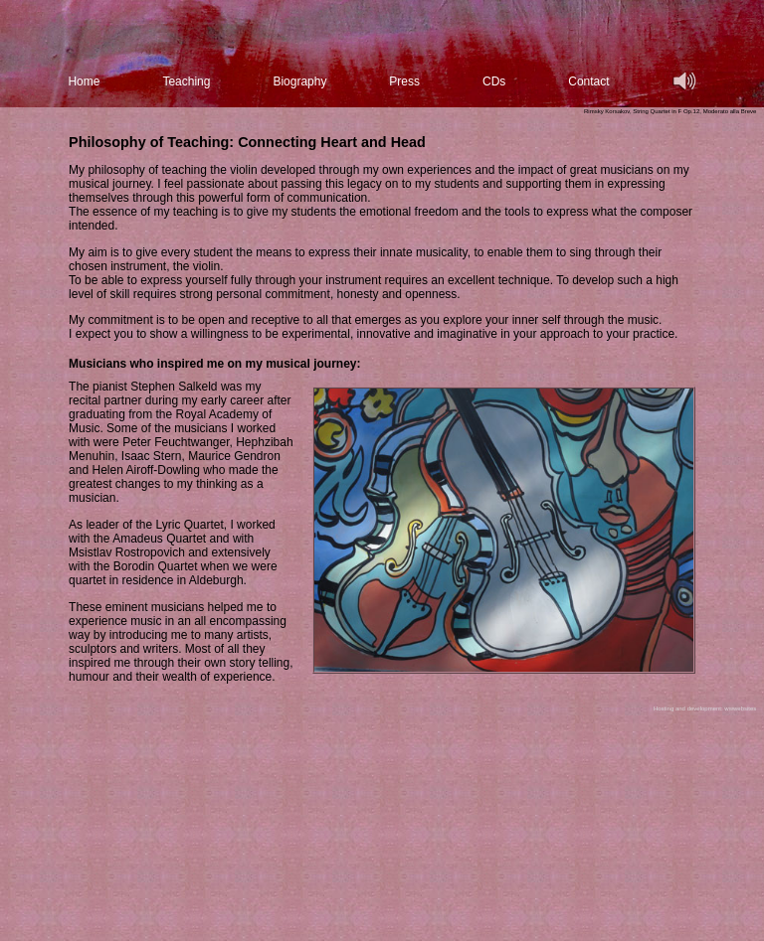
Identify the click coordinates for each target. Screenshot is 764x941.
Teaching (186, 81)
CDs (493, 81)
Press (404, 81)
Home (83, 81)
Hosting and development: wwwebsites (705, 708)
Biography (299, 81)
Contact (588, 81)
